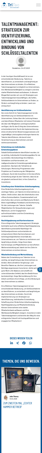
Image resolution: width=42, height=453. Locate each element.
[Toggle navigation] (37, 5)
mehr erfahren (8, 429)
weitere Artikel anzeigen (21, 441)
